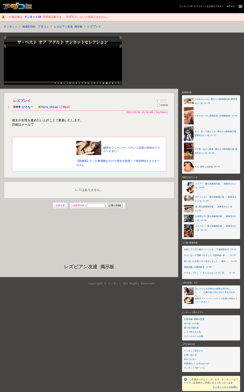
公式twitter (203, 364)
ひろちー (27, 107)
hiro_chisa (47, 107)
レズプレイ (22, 101)
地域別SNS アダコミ (35, 27)
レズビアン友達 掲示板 (68, 27)
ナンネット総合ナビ (193, 352)
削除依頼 (161, 101)
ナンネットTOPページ (194, 369)
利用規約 (188, 364)
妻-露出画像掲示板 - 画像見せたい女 (213, 207)
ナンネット (10, 27)
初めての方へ (190, 360)
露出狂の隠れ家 (191, 328)
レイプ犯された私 (192, 333)
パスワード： (97, 206)
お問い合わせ (190, 356)
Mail (64, 107)
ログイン (230, 6)
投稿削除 (162, 106)
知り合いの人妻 (191, 324)
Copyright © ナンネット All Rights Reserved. (122, 284)
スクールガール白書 (193, 337)
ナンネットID (185, 6)
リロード (60, 206)
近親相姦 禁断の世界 (194, 320)
